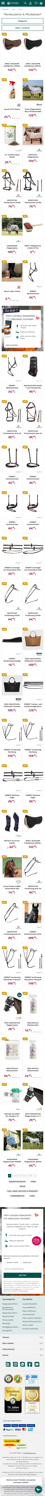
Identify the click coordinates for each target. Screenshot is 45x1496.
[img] (41, 4)
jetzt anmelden (12, 345)
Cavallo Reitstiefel (30, 1304)
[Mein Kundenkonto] (30, 4)
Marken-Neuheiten (17, 1182)
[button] (3, 3)
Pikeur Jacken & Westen (32, 1318)
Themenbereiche (17, 1196)
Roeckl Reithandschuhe (32, 1321)
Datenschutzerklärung (12, 1289)
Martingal (6, 1323)
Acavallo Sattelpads (30, 1328)
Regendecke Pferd (9, 1313)
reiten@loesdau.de (29, 1453)
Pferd (33, 1182)
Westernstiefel (8, 1316)
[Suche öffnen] (25, 3)
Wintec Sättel (28, 1325)
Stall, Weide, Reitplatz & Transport (22, 1191)
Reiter (22, 1186)
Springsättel (7, 1330)
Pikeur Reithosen (29, 1311)
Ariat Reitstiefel (29, 1314)
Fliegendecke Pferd (10, 1304)
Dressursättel (7, 1320)
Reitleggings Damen (10, 1327)
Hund (32, 1196)
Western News (12, 1262)
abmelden (24, 1291)
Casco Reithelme (29, 1307)
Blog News (27, 1262)
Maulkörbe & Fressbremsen (8, 1308)
